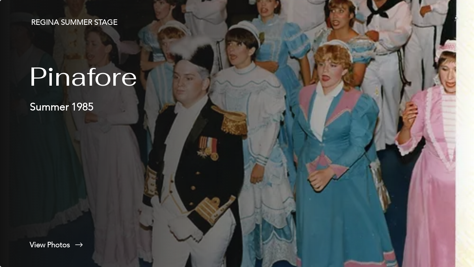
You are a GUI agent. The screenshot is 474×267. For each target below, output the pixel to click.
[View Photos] (118, 245)
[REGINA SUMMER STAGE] (75, 22)
